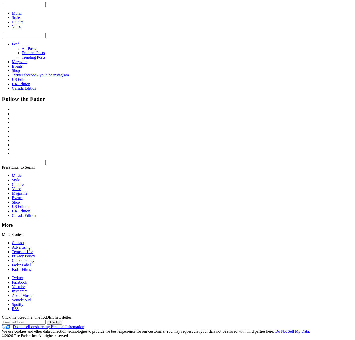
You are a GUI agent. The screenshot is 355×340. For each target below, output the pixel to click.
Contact (18, 243)
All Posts (29, 48)
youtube (46, 75)
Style (16, 180)
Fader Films (21, 269)
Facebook (19, 282)
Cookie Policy (23, 260)
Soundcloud (21, 300)
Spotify (17, 304)
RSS (15, 309)
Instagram (20, 291)
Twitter (17, 75)
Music (17, 175)
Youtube (18, 287)
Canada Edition (24, 88)
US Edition (21, 79)
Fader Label (21, 265)
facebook (31, 75)
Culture (18, 184)
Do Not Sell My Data (292, 331)
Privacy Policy (23, 256)
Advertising (21, 247)
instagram (61, 75)
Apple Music (22, 295)
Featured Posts (33, 53)
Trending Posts (33, 57)
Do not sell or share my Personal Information (43, 327)
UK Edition (21, 84)
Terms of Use (22, 252)
